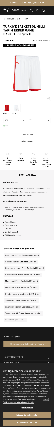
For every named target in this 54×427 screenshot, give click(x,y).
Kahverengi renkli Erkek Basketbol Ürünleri (24, 268)
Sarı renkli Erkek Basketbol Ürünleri (21, 301)
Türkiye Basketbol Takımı (17, 19)
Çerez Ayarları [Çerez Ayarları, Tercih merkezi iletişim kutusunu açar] (27, 408)
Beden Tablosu (27, 134)
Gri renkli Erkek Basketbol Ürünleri (21, 262)
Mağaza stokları (27, 141)
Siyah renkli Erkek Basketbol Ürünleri (22, 307)
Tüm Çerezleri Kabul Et (27, 422)
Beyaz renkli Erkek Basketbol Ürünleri (22, 255)
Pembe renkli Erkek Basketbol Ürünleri (22, 294)
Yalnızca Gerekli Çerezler (27, 415)
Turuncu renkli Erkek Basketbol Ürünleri (23, 313)
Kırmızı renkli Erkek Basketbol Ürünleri (22, 275)
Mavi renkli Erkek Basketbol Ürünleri (21, 281)
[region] (27, 395)
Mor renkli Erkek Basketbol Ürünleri (21, 288)
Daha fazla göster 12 (14, 320)
